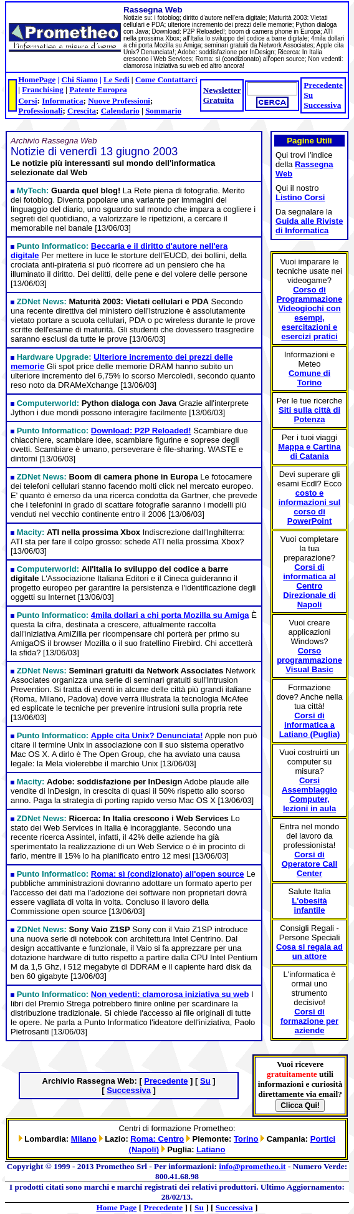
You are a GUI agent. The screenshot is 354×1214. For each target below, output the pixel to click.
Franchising (42, 89)
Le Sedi (116, 79)
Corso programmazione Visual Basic (309, 660)
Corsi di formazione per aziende (309, 1021)
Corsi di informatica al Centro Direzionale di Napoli (309, 585)
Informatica (62, 100)
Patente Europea (98, 89)
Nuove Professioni (119, 100)
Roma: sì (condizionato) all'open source (167, 874)
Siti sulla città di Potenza (309, 414)
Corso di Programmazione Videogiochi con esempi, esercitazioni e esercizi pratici (309, 313)
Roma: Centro (157, 1139)
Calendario (120, 110)
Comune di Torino (309, 378)
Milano (84, 1139)
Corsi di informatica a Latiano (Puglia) (309, 725)
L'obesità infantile (309, 905)
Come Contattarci (166, 79)
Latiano (210, 1149)
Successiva (322, 105)
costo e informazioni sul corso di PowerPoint (310, 507)
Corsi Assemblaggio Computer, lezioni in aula (309, 794)
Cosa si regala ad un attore (309, 951)
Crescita (81, 110)
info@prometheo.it (252, 1166)
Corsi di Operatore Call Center (310, 864)
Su (308, 95)
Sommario (163, 110)
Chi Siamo (80, 79)
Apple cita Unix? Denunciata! (147, 735)
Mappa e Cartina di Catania (309, 451)
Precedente (323, 85)
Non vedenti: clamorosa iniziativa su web (170, 994)
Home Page (117, 1207)
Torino (246, 1139)
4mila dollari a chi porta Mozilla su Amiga (170, 615)
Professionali (40, 110)
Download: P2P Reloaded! (141, 430)
